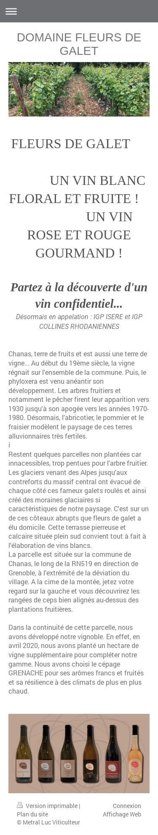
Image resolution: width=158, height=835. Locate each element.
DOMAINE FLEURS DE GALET (79, 44)
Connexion (127, 806)
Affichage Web (122, 814)
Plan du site (32, 814)
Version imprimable (48, 806)
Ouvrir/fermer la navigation (79, 11)
